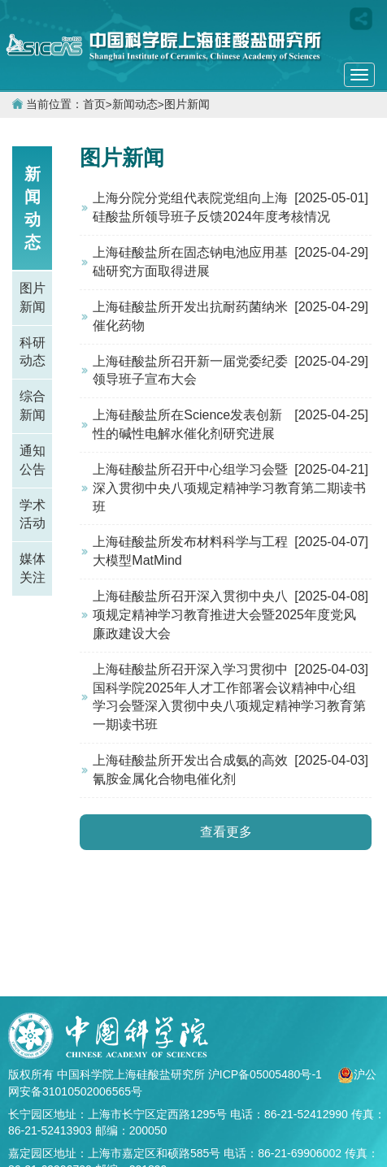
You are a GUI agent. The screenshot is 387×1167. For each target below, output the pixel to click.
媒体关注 (33, 568)
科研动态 (33, 352)
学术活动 (33, 514)
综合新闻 (33, 405)
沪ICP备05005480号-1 (266, 1074)
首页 (94, 104)
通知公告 (33, 460)
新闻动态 (135, 104)
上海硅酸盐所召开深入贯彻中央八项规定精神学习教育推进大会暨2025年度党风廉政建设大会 (224, 614)
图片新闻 (187, 104)
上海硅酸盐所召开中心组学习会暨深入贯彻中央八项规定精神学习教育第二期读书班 (229, 488)
